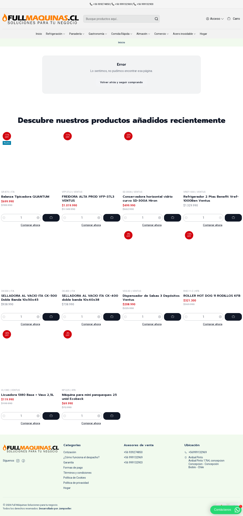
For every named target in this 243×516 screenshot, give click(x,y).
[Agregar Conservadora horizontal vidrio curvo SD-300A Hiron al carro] (172, 226)
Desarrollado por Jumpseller (55, 508)
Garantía (68, 462)
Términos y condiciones (77, 472)
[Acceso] (215, 19)
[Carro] (233, 19)
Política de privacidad (76, 482)
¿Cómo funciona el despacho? (81, 457)
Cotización (69, 452)
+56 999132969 (133, 457)
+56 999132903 (133, 462)
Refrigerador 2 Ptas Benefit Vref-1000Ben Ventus (211, 211)
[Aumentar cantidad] (38, 220)
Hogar (67, 487)
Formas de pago (73, 467)
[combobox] (121, 19)
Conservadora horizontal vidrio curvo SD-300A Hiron (148, 206)
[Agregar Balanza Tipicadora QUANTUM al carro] (51, 220)
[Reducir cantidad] (4, 220)
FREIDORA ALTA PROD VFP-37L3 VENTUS (88, 203)
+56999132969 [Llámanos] (195, 452)
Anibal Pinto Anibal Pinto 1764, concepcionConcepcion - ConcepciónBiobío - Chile (204, 462)
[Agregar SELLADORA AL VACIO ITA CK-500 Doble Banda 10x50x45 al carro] (51, 334)
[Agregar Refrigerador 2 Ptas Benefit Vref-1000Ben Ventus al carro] (233, 230)
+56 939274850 (133, 452)
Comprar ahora (30, 227)
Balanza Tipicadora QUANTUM (25, 199)
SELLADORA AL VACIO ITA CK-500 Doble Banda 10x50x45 (29, 315)
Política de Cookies (74, 477)
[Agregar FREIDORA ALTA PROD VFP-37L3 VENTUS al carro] (111, 222)
